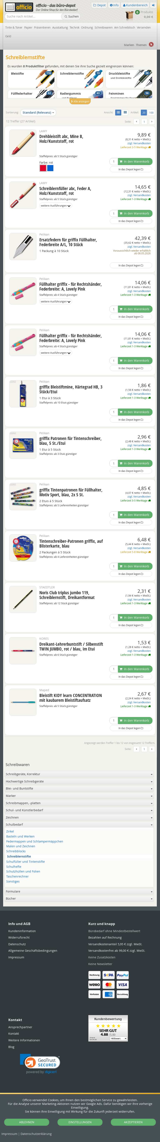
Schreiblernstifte (19, 856)
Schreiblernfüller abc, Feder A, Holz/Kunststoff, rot (65, 191)
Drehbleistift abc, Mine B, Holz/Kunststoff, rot (61, 138)
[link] (40, 1063)
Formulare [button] (79, 891)
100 (151, 112)
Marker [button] (79, 796)
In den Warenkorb (134, 161)
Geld (8, 36)
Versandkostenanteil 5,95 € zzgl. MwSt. (115, 944)
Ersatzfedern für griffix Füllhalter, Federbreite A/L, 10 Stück (68, 242)
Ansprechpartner (20, 1027)
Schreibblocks (16, 851)
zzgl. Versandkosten (139, 143)
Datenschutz (36, 1134)
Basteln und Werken (20, 836)
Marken (129, 45)
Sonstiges (13, 881)
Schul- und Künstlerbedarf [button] (79, 810)
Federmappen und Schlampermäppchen (34, 841)
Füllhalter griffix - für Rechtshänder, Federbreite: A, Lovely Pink (70, 286)
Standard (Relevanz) (38, 112)
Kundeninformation (22, 931)
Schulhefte (13, 867)
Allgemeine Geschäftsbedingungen (32, 951)
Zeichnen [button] (79, 817)
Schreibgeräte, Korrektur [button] (79, 774)
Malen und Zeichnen (20, 846)
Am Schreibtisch (124, 27)
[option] (80, 89)
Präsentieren (42, 27)
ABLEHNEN (26, 1122)
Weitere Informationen (24, 1040)
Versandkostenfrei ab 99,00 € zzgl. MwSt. (116, 951)
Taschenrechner (17, 876)
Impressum (9, 1134)
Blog (11, 1047)
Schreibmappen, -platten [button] (79, 803)
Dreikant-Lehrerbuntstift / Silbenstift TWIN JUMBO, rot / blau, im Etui (71, 646)
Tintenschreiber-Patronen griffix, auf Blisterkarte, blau (71, 543)
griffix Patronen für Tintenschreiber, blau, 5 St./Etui (70, 440)
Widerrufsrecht (19, 937)
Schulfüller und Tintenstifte (25, 862)
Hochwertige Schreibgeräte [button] (79, 781)
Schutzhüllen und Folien (23, 871)
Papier (28, 27)
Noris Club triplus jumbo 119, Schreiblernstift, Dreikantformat (67, 595)
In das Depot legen (131, 169)
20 (144, 112)
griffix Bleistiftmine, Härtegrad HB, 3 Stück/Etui (70, 389)
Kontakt (13, 1033)
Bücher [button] (79, 898)
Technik (74, 27)
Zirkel (10, 831)
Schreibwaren (103, 27)
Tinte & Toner (13, 27)
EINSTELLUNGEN (80, 1122)
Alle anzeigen (80, 101)
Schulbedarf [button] (79, 824)
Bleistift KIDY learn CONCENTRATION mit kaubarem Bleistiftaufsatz (70, 697)
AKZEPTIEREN (133, 1122)
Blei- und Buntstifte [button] (79, 788)
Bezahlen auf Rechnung (105, 937)
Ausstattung (60, 27)
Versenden (144, 27)
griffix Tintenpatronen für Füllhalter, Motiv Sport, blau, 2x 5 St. (70, 492)
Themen (141, 45)
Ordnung (87, 27)
